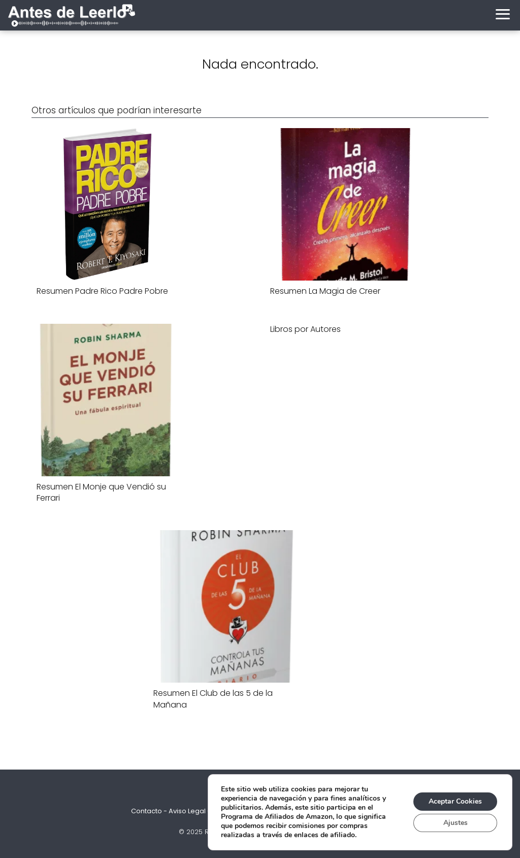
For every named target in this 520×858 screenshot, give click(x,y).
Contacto (146, 811)
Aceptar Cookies (455, 801)
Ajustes (455, 823)
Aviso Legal (187, 811)
